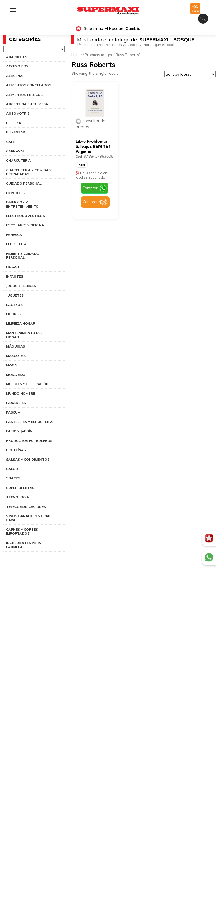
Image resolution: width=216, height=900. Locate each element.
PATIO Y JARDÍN (19, 431)
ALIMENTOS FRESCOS (24, 95)
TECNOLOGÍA (17, 497)
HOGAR (12, 267)
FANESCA (14, 234)
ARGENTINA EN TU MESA (27, 104)
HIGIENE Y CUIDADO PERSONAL (22, 255)
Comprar (90, 188)
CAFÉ (10, 142)
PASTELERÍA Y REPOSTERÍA (29, 422)
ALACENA (14, 76)
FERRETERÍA (16, 244)
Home (76, 54)
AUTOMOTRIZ (18, 113)
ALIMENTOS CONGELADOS (28, 85)
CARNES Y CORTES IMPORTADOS (22, 531)
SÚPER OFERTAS (20, 488)
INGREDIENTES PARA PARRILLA (23, 545)
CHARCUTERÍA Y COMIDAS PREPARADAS (28, 172)
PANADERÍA (16, 403)
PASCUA (13, 412)
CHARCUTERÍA (18, 160)
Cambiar (133, 28)
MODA (11, 365)
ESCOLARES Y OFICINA (25, 225)
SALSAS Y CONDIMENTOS (28, 459)
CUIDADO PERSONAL (24, 183)
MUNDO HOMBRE (20, 393)
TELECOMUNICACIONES (26, 506)
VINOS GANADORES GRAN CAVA (28, 518)
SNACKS (13, 478)
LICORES (13, 314)
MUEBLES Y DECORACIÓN (27, 384)
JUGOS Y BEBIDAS (21, 286)
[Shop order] (190, 74)
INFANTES (14, 276)
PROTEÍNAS (16, 450)
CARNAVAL (15, 151)
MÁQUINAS (15, 346)
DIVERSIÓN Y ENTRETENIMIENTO (22, 204)
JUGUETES (15, 295)
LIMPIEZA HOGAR (20, 323)
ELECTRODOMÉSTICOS (25, 216)
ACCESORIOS (17, 66)
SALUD (12, 469)
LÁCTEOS (14, 304)
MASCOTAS (16, 356)
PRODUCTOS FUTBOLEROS (29, 440)
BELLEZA (13, 123)
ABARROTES (16, 57)
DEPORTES (15, 193)
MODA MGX (15, 374)
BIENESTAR (15, 132)
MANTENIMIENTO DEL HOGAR (24, 335)
